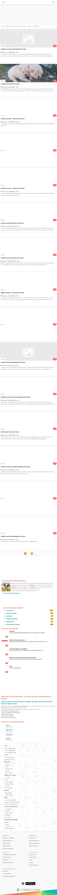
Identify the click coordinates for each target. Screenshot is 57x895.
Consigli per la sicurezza (9, 854)
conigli (7, 764)
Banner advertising (8, 848)
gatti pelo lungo (9, 759)
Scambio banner (33, 846)
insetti (7, 824)
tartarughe (8, 809)
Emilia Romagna (22, 26)
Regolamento (33, 852)
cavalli (7, 777)
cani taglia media (10, 750)
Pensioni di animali (11, 619)
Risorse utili (32, 835)
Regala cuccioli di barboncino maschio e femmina (22, 657)
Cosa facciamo (7, 873)
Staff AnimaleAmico (9, 869)
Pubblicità (6, 835)
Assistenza (6, 860)
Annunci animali (9, 26)
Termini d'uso (32, 857)
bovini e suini (9, 782)
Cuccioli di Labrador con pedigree (18, 649)
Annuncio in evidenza (8, 838)
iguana (7, 811)
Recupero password (8, 862)
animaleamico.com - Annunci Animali (31, 889)
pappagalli (8, 793)
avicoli (7, 786)
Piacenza (29, 26)
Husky (7, 725)
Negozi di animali (11, 613)
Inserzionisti (32, 838)
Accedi (31, 862)
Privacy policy (32, 854)
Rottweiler (11, 631)
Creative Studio (27, 890)
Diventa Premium (7, 840)
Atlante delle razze (34, 843)
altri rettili (8, 817)
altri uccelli (8, 795)
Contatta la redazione (9, 876)
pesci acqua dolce (10, 800)
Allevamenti (9, 610)
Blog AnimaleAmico (34, 840)
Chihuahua (9, 734)
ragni (6, 822)
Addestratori (10, 621)
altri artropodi (9, 828)
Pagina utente (7, 846)
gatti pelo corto (9, 757)
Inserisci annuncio (34, 865)
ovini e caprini (9, 784)
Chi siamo (5, 871)
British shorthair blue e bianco (17, 640)
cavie (7, 766)
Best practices (7, 857)
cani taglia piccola (10, 748)
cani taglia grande (10, 752)
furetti (7, 770)
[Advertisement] (28, 14)
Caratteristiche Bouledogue (11, 593)
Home (3, 26)
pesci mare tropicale (11, 804)
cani (16, 26)
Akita (10, 666)
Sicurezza (6, 852)
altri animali (8, 788)
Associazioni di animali (13, 624)
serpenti (7, 815)
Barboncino (9, 729)
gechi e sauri (9, 813)
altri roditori (8, 773)
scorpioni (8, 826)
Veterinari (9, 616)
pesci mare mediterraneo (12, 802)
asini (6, 780)
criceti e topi (8, 768)
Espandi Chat (6, 843)
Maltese (8, 738)
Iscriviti (31, 860)
